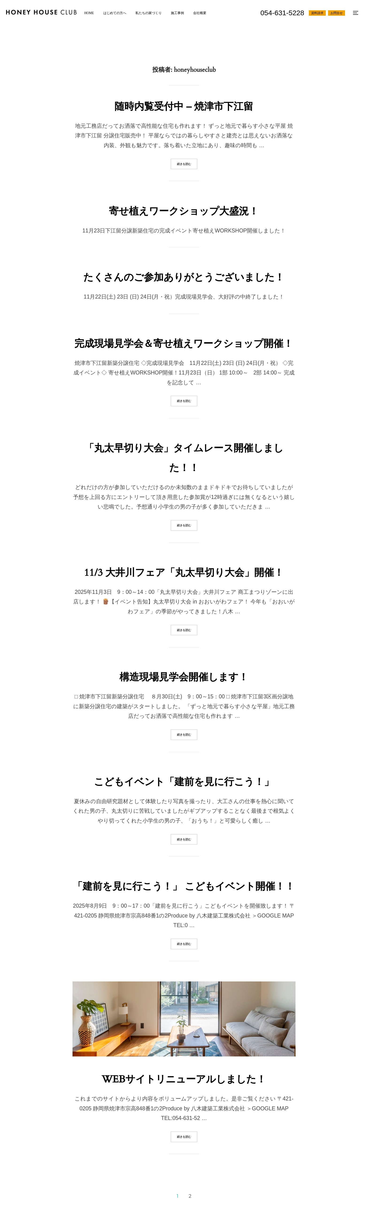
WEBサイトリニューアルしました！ (184, 1079)
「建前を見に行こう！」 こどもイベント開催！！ (184, 886)
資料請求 (317, 13)
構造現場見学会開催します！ (183, 677)
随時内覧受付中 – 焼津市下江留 (184, 106)
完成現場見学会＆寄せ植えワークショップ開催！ (183, 343)
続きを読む (187, 163)
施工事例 (181, 13)
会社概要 (204, 13)
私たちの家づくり (151, 13)
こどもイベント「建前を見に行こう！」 (184, 782)
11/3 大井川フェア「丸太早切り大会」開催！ (184, 572)
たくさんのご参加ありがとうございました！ (183, 277)
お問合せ (336, 13)
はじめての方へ (116, 13)
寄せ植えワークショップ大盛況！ (184, 211)
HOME (90, 13)
